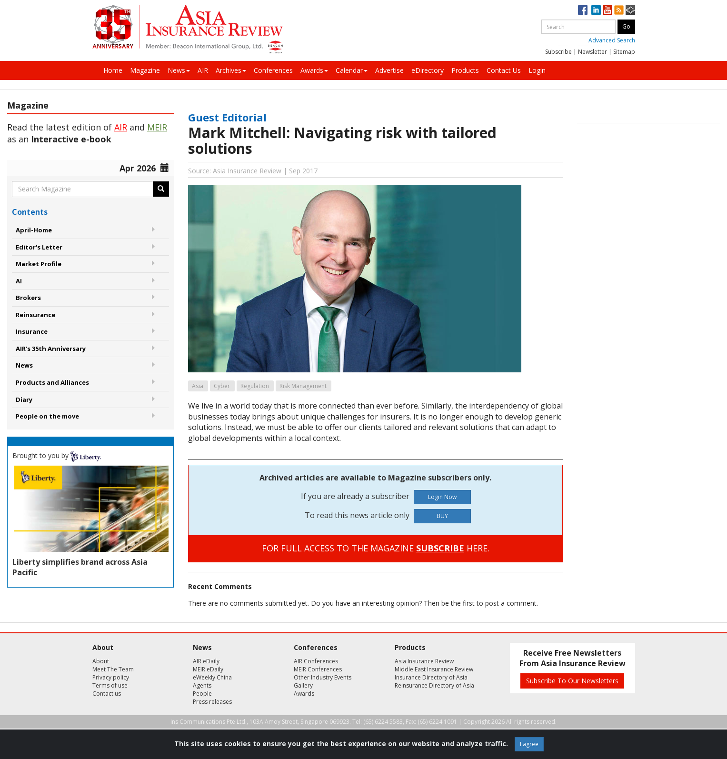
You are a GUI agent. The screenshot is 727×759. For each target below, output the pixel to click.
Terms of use (110, 685)
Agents (202, 685)
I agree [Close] (529, 744)
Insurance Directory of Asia (431, 677)
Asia (197, 386)
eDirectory (427, 70)
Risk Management (303, 386)
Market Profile (38, 264)
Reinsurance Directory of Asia (434, 685)
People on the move (47, 416)
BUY (442, 516)
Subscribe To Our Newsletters (572, 680)
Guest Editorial (227, 117)
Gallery (303, 685)
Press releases (212, 702)
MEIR (157, 127)
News (179, 70)
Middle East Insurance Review (434, 669)
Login (537, 70)
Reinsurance (35, 314)
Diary (24, 399)
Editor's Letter (39, 247)
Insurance (32, 331)
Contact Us (504, 70)
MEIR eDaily (208, 669)
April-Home (34, 230)
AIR (203, 70)
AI (19, 281)
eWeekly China (212, 677)
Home (112, 70)
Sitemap (624, 52)
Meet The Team (113, 669)
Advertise (389, 70)
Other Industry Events (322, 677)
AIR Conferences (316, 661)
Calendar (352, 70)
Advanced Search (611, 40)
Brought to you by (56, 455)
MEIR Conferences (318, 669)
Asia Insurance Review (424, 661)
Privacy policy (110, 677)
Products (465, 70)
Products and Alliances (52, 382)
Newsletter (592, 52)
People (202, 693)
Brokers (28, 297)
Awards (314, 70)
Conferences (273, 70)
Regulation (254, 386)
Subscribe (558, 52)
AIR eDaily (206, 661)
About (100, 661)
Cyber (222, 386)
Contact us (106, 693)
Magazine (145, 70)
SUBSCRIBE (440, 548)
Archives (231, 70)
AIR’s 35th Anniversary (51, 348)
